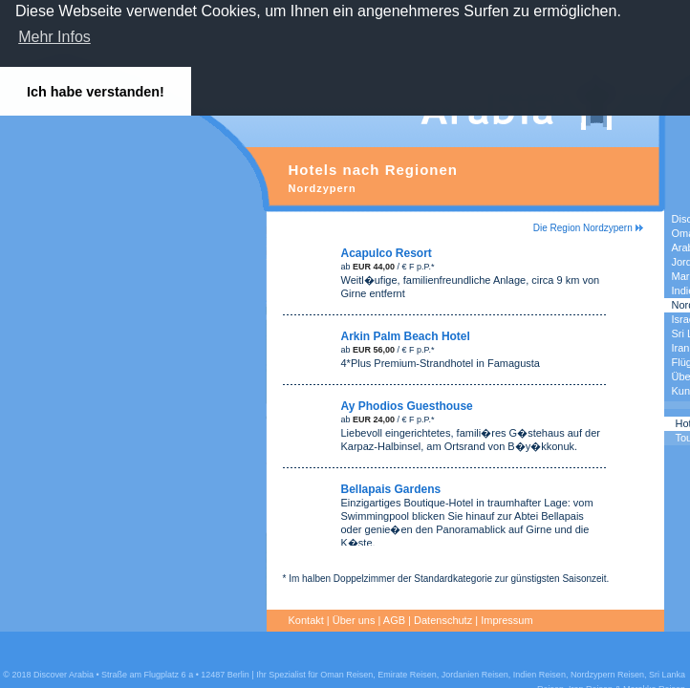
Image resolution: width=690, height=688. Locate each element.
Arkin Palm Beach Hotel (405, 336)
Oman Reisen (346, 674)
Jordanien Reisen (475, 674)
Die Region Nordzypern (588, 228)
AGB (394, 620)
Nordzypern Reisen (607, 674)
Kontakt (306, 620)
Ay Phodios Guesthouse (407, 406)
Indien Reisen (539, 674)
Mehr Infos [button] (54, 37)
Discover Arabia (63, 674)
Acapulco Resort (386, 253)
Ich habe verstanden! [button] (95, 91)
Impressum (507, 620)
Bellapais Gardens (391, 489)
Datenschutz (444, 620)
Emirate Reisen (407, 674)
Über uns (354, 620)
